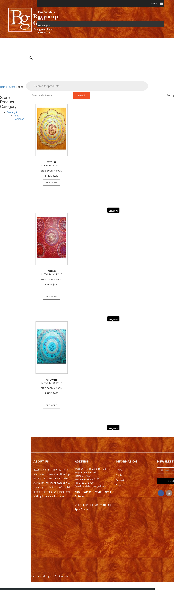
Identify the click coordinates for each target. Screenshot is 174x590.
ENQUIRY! (113, 212)
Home (41, 19)
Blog (118, 489)
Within (51, 162)
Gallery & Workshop (49, 53)
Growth (51, 383)
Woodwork (44, 39)
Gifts (41, 46)
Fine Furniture (46, 12)
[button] (154, 3)
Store (12, 86)
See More (51, 182)
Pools (52, 272)
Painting (12, 112)
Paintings (43, 25)
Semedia (63, 580)
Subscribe (121, 484)
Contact (43, 59)
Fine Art (42, 32)
